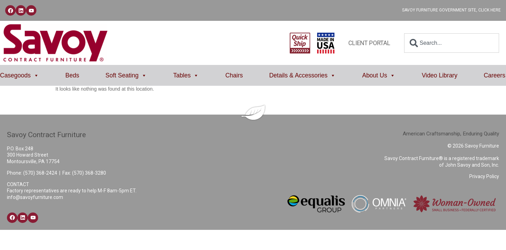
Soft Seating (126, 75)
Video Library (439, 75)
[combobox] (451, 43)
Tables (186, 75)
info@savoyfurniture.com (35, 197)
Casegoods (19, 75)
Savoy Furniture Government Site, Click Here (451, 10)
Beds (72, 75)
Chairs (234, 75)
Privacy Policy (484, 176)
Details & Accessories (302, 75)
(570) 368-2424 (40, 173)
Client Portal (369, 43)
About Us (378, 75)
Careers (494, 75)
